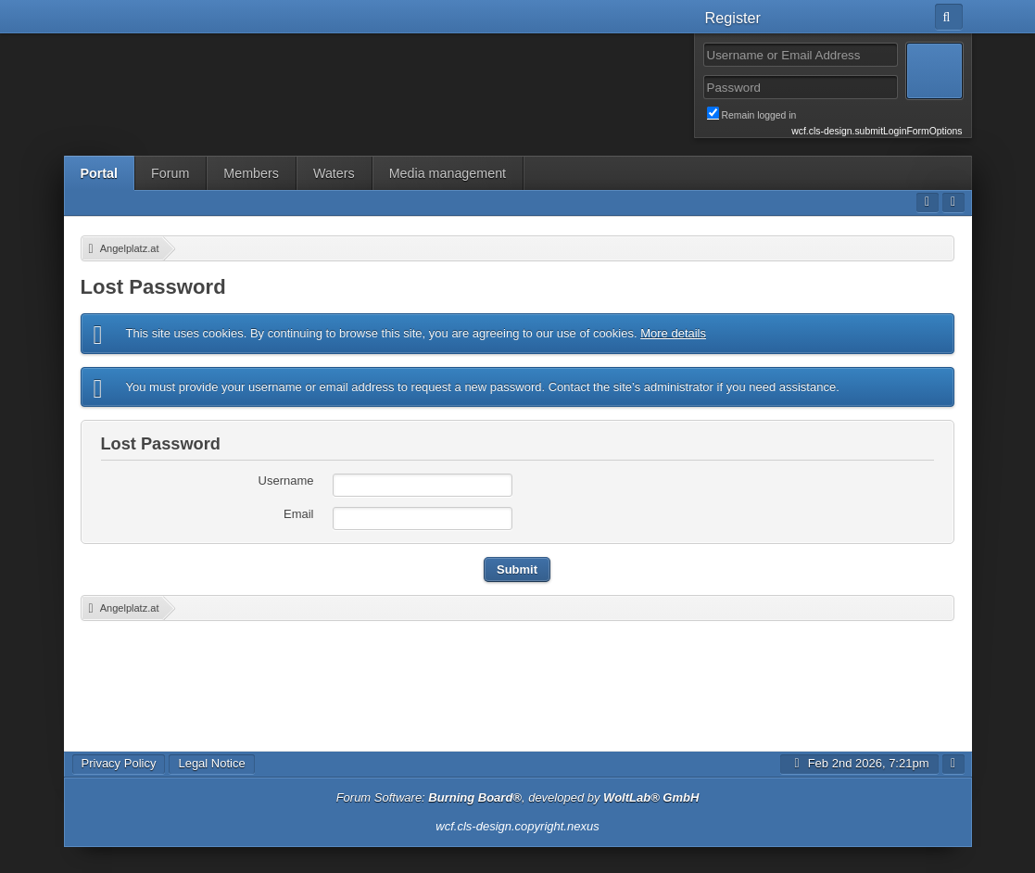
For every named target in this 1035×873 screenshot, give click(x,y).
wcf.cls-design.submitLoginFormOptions (876, 131)
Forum (170, 173)
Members (251, 173)
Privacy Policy (119, 763)
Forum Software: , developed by (518, 797)
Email (299, 514)
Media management (447, 173)
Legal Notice (211, 763)
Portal (100, 173)
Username (286, 480)
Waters (334, 173)
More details (673, 333)
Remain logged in (835, 114)
